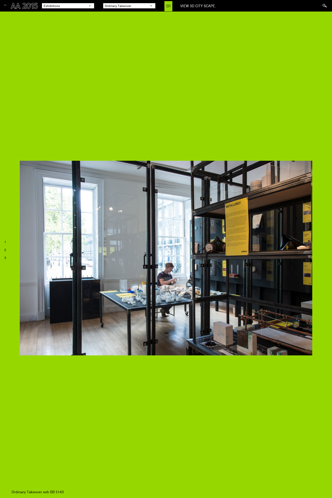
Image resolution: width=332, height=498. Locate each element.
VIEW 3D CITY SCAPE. (198, 6)
